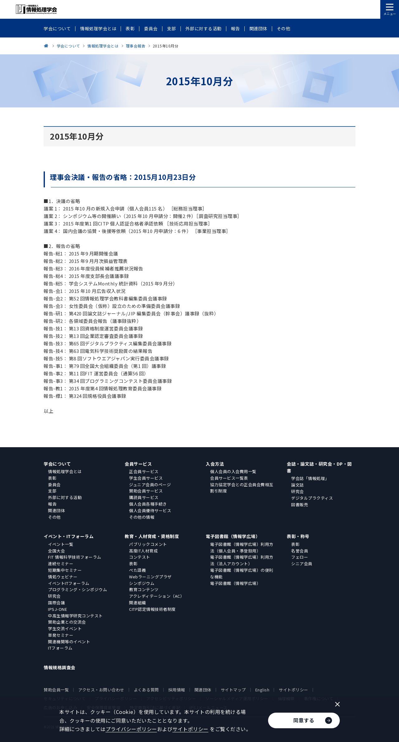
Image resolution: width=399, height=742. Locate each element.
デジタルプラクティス (312, 498)
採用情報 (176, 690)
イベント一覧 (60, 544)
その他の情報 (141, 517)
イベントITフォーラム (68, 583)
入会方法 (215, 464)
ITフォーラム (60, 648)
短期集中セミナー (65, 570)
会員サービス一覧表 (229, 478)
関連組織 (137, 603)
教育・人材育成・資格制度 (152, 536)
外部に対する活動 (65, 497)
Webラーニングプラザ (150, 577)
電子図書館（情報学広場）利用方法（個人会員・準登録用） (241, 547)
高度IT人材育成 (143, 551)
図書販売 (299, 504)
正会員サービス (144, 471)
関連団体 (56, 510)
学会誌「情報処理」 (310, 478)
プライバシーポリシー (131, 729)
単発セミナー (60, 635)
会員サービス (138, 464)
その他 (54, 517)
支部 (52, 491)
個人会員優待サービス (150, 510)
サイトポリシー (293, 690)
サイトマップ (233, 690)
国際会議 (56, 603)
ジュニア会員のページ (150, 484)
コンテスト (139, 557)
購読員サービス (144, 497)
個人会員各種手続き (148, 504)
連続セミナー (60, 563)
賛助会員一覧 (56, 690)
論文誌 (297, 485)
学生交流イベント (65, 628)
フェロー (299, 557)
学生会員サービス (146, 478)
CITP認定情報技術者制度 (152, 609)
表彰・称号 (298, 536)
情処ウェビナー (63, 577)
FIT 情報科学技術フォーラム (74, 557)
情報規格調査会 (59, 667)
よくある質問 (146, 690)
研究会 (297, 491)
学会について (57, 464)
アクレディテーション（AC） (156, 596)
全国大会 (56, 551)
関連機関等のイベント (69, 642)
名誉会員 (299, 551)
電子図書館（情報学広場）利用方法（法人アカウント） (241, 560)
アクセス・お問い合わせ (101, 690)
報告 (52, 504)
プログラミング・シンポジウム (77, 589)
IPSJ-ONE (57, 609)
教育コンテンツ (144, 589)
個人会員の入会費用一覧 (233, 471)
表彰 (52, 478)
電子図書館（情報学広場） (233, 536)
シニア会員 (301, 563)
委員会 (54, 484)
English (262, 690)
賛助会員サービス (146, 491)
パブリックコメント (148, 544)
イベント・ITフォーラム (69, 536)
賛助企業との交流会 (67, 622)
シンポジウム (141, 583)
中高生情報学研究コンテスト (75, 616)
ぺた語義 (137, 570)
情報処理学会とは (65, 471)
